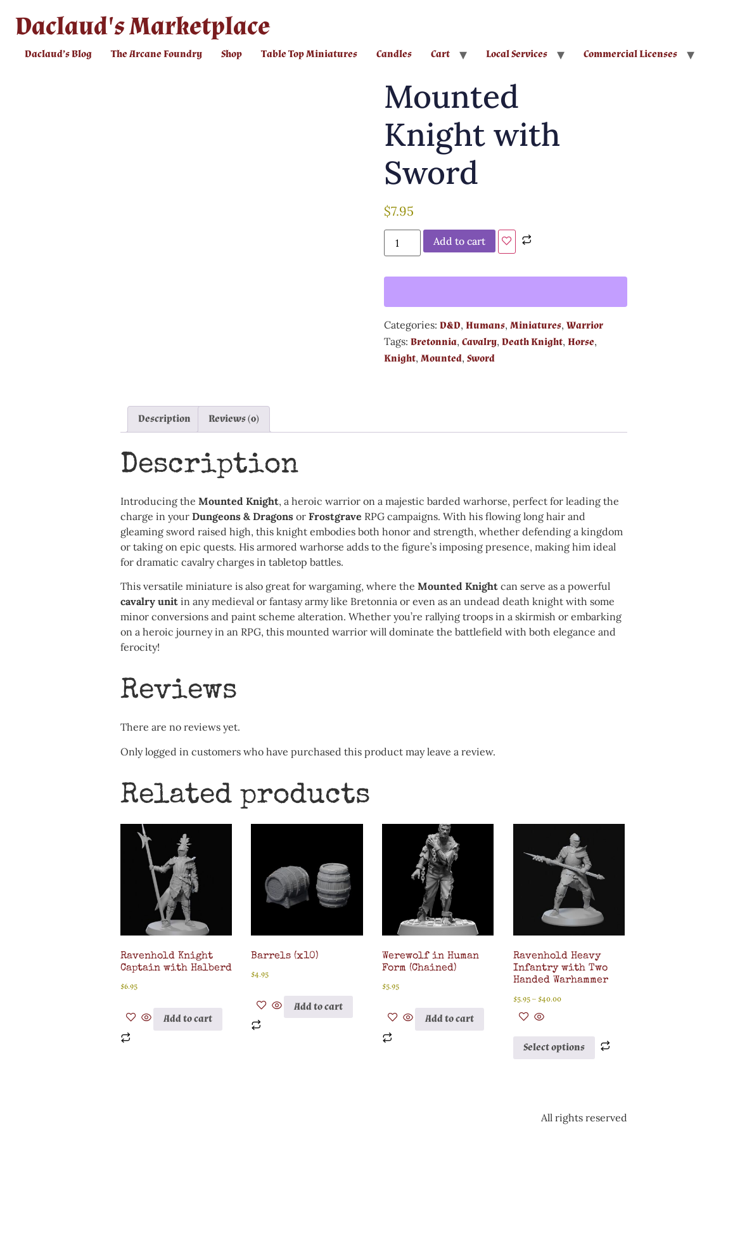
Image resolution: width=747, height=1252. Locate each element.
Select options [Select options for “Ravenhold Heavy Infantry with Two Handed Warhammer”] (554, 1164)
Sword (481, 358)
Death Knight (532, 342)
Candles (394, 54)
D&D (450, 325)
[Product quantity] (402, 243)
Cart (440, 54)
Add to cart (459, 241)
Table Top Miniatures (309, 54)
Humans (485, 325)
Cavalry (479, 342)
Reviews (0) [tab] (233, 535)
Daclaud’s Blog (58, 54)
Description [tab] (164, 535)
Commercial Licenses (630, 54)
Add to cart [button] (187, 1135)
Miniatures (535, 325)
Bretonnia (434, 342)
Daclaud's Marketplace (142, 26)
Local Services (516, 54)
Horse (581, 342)
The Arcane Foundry (156, 54)
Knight (400, 358)
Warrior (584, 325)
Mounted (441, 358)
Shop (231, 54)
